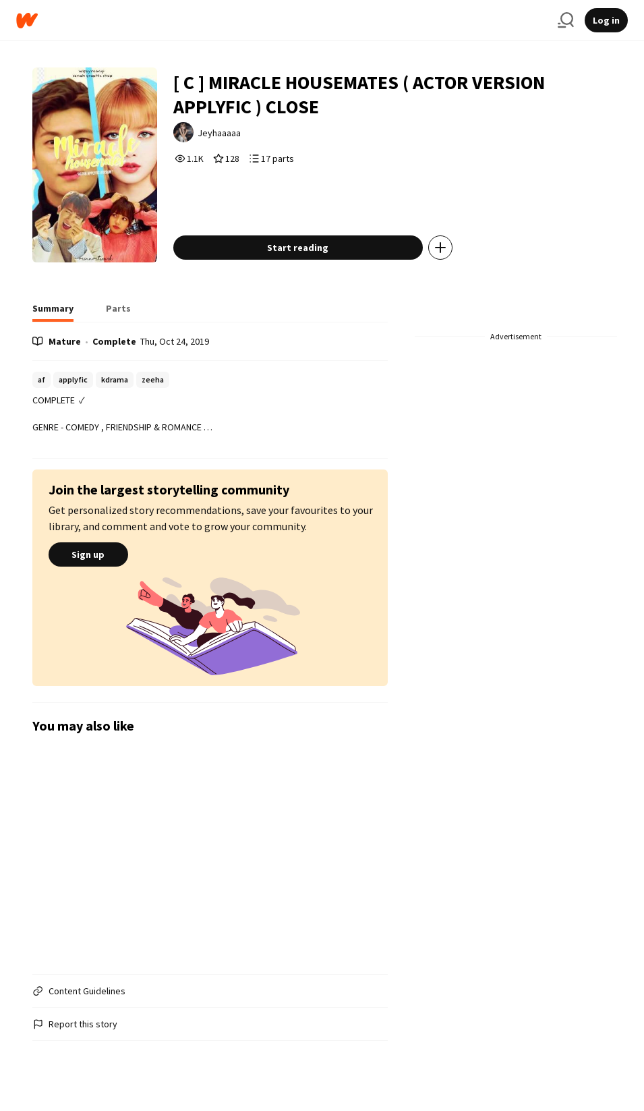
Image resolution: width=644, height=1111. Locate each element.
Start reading (297, 247)
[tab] (53, 312)
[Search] (566, 20)
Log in (606, 20)
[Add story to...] (440, 247)
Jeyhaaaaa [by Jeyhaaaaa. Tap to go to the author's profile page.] (219, 133)
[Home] (281, 20)
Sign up (88, 554)
